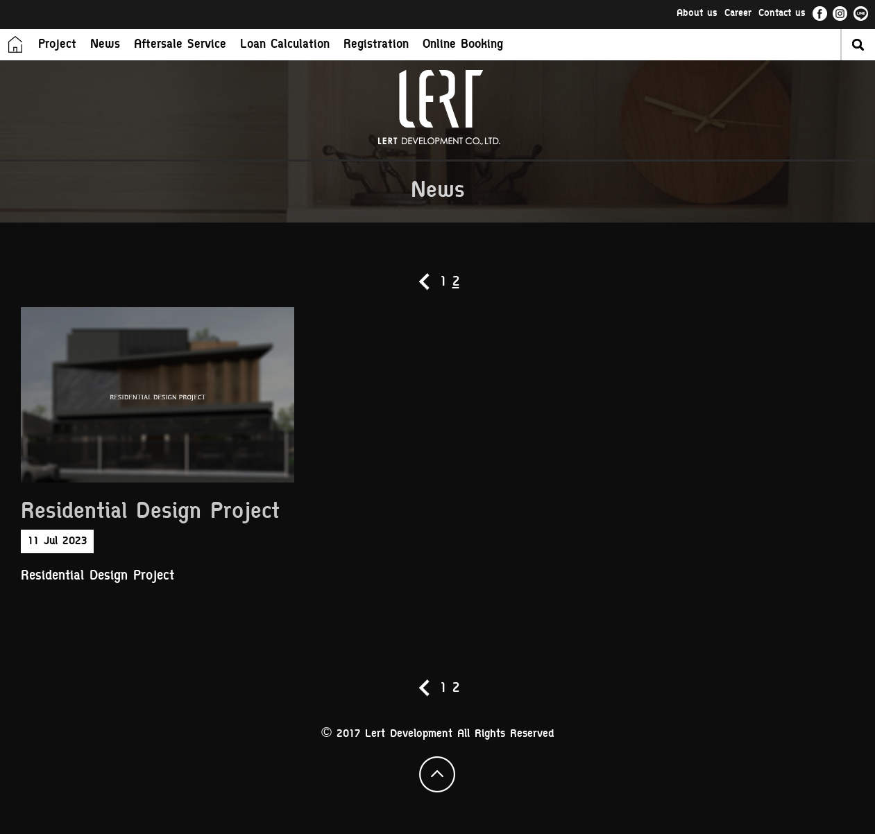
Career (737, 14)
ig (840, 13)
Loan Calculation (285, 45)
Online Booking (463, 45)
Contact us (782, 14)
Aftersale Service (180, 45)
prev (425, 281)
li (861, 13)
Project (57, 45)
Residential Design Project (150, 512)
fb (819, 13)
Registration (376, 45)
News (105, 45)
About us (697, 14)
